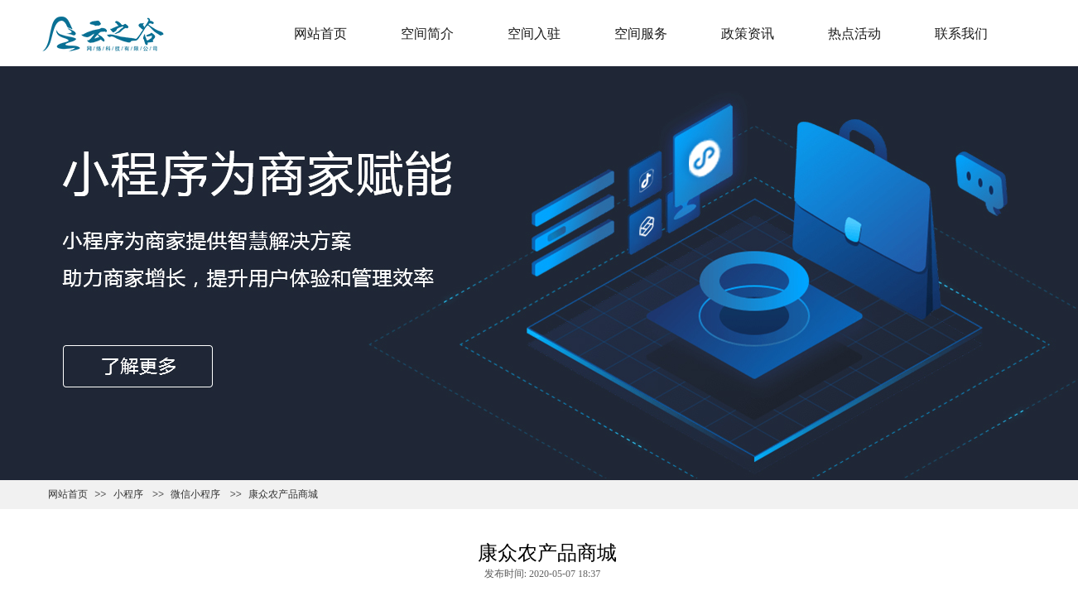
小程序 (128, 494)
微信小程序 (195, 494)
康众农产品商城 (283, 494)
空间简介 (427, 33)
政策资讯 (747, 33)
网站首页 (320, 33)
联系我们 (961, 33)
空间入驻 (534, 33)
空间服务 (640, 33)
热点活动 (854, 33)
